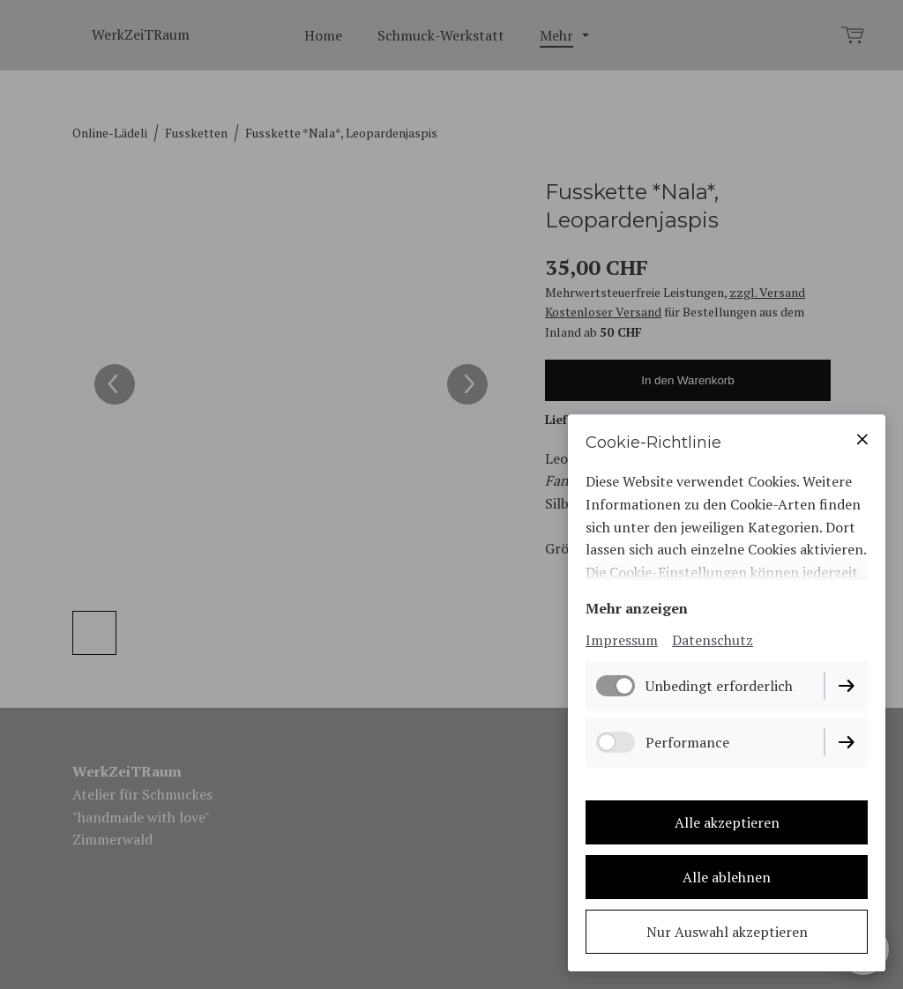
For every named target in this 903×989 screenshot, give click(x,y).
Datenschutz (712, 640)
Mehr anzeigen (637, 608)
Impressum (622, 640)
